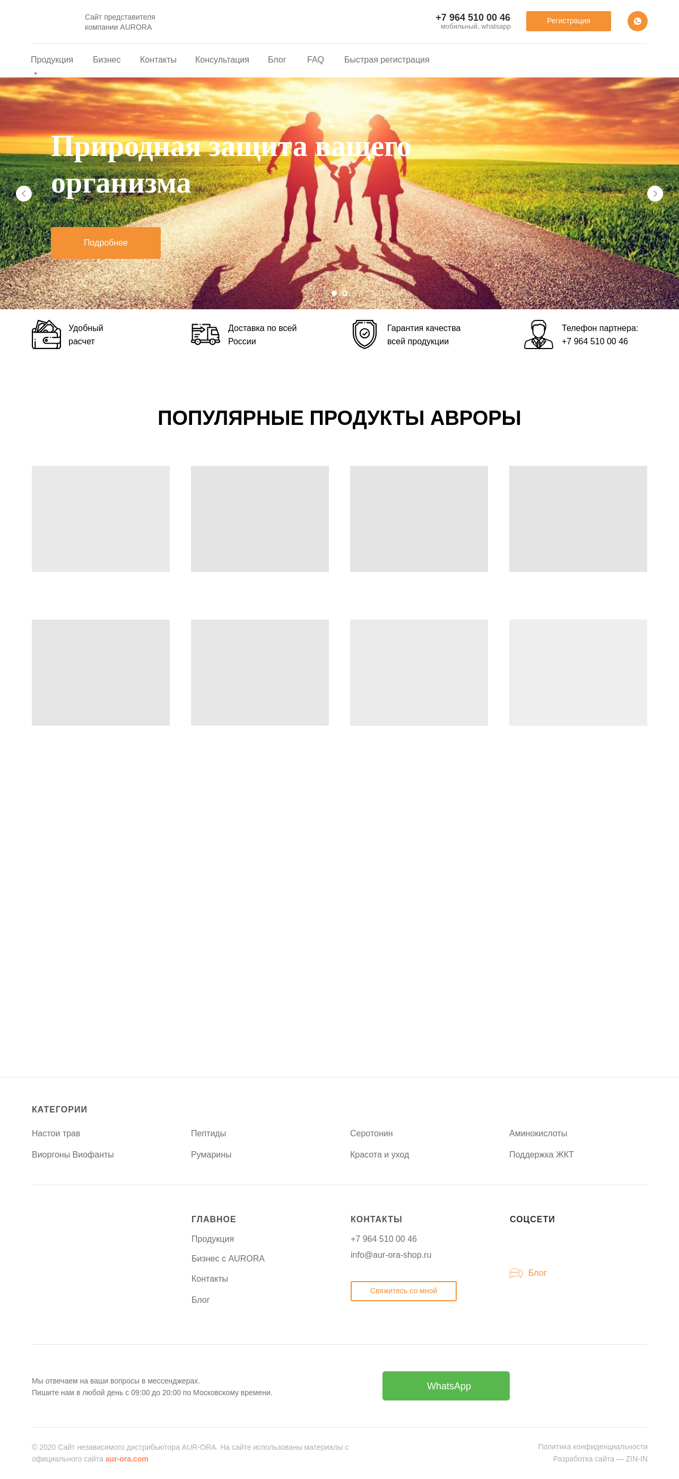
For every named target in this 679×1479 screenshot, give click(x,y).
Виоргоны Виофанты (73, 1154)
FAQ (315, 59)
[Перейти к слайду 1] (334, 293)
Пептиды (208, 1133)
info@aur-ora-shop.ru (391, 1254)
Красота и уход (379, 1154)
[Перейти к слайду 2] (344, 293)
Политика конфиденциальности (593, 1446)
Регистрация (568, 20)
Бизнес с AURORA (228, 1258)
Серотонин (371, 1133)
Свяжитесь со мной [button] (403, 1290)
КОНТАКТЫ (377, 1219)
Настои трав (56, 1133)
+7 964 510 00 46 (595, 341)
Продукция (212, 1238)
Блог (277, 59)
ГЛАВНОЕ (214, 1219)
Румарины (211, 1154)
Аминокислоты (538, 1133)
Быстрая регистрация (387, 59)
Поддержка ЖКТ (541, 1154)
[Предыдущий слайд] (24, 194)
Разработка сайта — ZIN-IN (600, 1459)
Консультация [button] (222, 59)
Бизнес (107, 59)
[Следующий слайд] (655, 194)
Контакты (158, 59)
